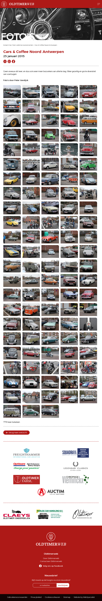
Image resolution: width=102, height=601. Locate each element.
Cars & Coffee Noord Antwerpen (46, 45)
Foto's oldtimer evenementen (22, 45)
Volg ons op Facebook (53, 566)
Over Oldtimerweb (51, 558)
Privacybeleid (36, 597)
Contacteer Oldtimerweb (51, 561)
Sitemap (66, 597)
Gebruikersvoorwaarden (17, 597)
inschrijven (63, 585)
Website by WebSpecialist (84, 597)
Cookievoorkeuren (52, 597)
